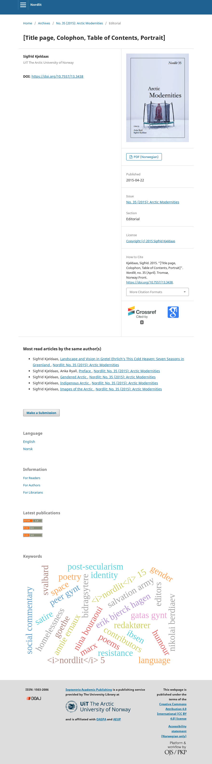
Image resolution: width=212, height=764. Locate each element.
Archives (44, 23)
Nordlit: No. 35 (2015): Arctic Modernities (86, 365)
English (29, 441)
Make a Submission (41, 413)
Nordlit (36, 4)
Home (27, 23)
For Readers (31, 478)
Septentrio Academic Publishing (89, 690)
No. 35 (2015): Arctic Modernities (79, 23)
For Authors (31, 485)
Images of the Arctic (77, 389)
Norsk (28, 449)
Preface (85, 371)
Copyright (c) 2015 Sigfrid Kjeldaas (150, 241)
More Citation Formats (146, 292)
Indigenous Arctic (75, 383)
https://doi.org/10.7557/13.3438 (57, 76)
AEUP (117, 719)
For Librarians (33, 492)
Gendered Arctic (73, 377)
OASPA (101, 719)
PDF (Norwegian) (146, 157)
